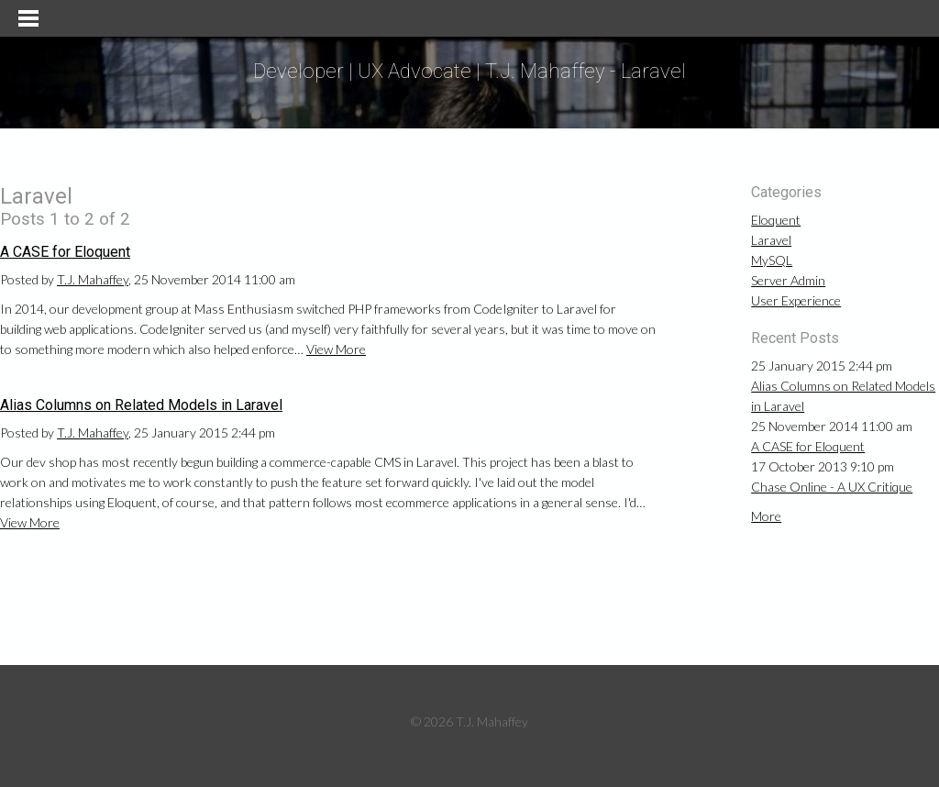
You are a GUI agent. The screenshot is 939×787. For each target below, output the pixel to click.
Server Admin (788, 280)
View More (336, 349)
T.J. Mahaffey (92, 279)
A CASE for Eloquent (65, 251)
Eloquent (776, 219)
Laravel (771, 240)
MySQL (771, 260)
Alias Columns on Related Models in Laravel (141, 405)
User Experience (796, 300)
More (766, 516)
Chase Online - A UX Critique (831, 486)
